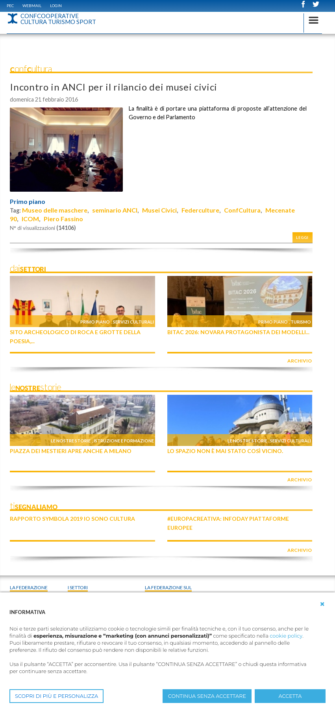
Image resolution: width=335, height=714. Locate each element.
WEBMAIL (31, 5)
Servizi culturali (133, 321)
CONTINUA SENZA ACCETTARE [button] (207, 696)
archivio (299, 361)
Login (56, 5)
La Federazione (29, 587)
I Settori (78, 587)
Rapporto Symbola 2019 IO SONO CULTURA (72, 518)
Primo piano (27, 201)
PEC (10, 5)
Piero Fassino (63, 218)
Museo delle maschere (54, 210)
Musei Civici (159, 210)
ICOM (30, 218)
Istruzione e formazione (124, 440)
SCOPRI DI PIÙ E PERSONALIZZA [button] (56, 696)
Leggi (302, 237)
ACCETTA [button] (290, 696)
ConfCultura (242, 210)
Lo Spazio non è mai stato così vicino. (225, 451)
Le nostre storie (71, 440)
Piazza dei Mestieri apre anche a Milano (70, 451)
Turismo (301, 321)
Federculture (200, 210)
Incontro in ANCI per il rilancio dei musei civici (113, 86)
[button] (322, 604)
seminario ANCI (114, 210)
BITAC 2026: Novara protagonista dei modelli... (238, 332)
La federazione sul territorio (168, 591)
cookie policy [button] (286, 636)
